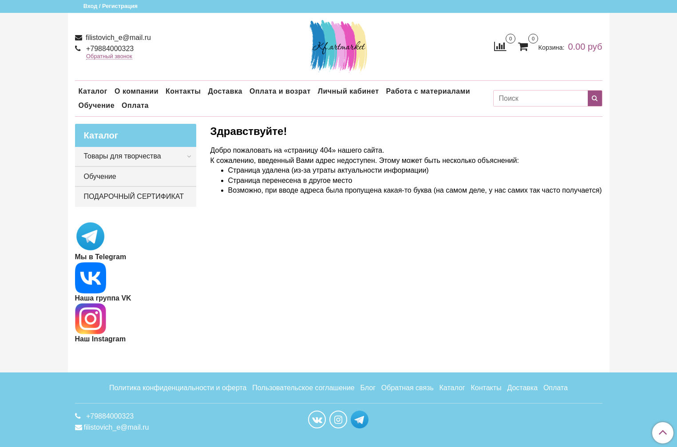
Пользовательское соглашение (303, 388)
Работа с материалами (428, 91)
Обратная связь (407, 388)
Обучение (97, 105)
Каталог (93, 91)
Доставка (225, 91)
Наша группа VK (103, 282)
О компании (136, 91)
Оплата (135, 105)
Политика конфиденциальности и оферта (177, 388)
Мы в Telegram (101, 257)
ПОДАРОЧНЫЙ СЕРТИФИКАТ (134, 196)
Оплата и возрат (280, 91)
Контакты (183, 91)
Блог (368, 388)
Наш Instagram (100, 323)
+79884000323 (109, 48)
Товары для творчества (122, 156)
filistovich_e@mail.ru (117, 37)
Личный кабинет (348, 91)
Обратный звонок (109, 56)
